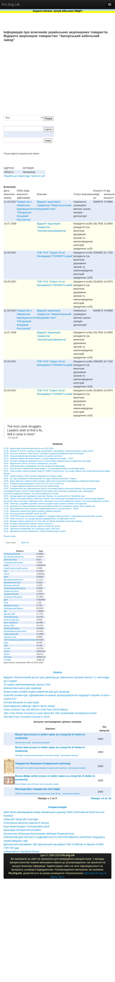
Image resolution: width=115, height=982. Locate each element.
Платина (7, 657)
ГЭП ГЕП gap (11, 847)
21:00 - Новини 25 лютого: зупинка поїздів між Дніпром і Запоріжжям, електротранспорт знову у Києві (48, 451)
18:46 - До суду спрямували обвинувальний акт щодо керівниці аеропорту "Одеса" (40, 478)
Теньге (7, 574)
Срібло (7, 654)
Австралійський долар (13, 557)
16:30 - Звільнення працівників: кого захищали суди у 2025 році (32, 529)
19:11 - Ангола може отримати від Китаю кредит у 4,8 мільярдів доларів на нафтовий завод (44, 468)
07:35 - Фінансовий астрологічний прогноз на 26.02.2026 (28, 448)
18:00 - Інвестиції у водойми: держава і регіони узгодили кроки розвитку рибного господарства (45, 503)
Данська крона (10, 559)
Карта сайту (57, 876)
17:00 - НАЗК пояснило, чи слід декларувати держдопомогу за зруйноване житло (39, 518)
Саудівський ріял (11, 594)
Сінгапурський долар (13, 597)
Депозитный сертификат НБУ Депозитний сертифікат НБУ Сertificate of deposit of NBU (54, 844)
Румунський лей (11, 634)
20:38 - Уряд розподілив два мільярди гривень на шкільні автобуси (33, 456)
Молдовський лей (11, 585)
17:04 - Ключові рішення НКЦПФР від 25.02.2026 (25, 513)
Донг (6, 600)
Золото (7, 651)
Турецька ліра (10, 637)
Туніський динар (11, 617)
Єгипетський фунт (12, 620)
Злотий (7, 648)
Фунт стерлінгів (10, 622)
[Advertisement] (76, 78)
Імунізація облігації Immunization (22, 830)
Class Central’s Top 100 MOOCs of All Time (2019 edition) (36, 709)
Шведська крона (11, 605)
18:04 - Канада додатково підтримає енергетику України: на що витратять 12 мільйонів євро (44, 496)
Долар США (9, 625)
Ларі (6, 645)
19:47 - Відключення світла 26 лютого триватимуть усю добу (30, 463)
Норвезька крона (11, 591)
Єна (5, 571)
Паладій (7, 660)
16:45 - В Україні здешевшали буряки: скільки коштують (28, 524)
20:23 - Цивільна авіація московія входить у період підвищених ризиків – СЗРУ (38, 458)
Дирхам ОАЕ (9, 614)
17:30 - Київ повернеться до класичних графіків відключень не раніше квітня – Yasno (41, 508)
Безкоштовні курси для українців (22, 688)
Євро (6, 643)
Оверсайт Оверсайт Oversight (21, 819)
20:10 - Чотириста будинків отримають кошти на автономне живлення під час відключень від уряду (47, 461)
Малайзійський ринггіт (13, 580)
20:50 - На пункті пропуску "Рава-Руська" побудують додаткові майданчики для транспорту (44, 453)
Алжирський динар (12, 554)
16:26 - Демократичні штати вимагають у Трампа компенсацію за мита (35, 531)
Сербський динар (11, 628)
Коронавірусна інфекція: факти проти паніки (29, 706)
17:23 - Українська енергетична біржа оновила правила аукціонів (32, 511)
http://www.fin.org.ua (95, 873)
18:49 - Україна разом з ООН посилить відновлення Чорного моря (33, 476)
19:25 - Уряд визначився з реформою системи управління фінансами (34, 466)
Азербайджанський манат (15, 631)
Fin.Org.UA (11, 4)
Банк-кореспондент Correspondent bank (26, 826)
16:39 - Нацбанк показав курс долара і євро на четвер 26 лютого (32, 526)
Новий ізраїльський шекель (16, 568)
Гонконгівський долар (13, 562)
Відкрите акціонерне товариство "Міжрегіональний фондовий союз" (54, 205)
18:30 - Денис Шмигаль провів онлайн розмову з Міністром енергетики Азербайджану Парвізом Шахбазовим (52, 481)
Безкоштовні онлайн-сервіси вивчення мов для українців (37, 691)
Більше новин (10, 536)
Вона (6, 577)
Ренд (6, 602)
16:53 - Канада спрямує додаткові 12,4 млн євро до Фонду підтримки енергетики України (43, 521)
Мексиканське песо (12, 582)
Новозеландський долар (14, 588)
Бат (5, 611)
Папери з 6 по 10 (101, 798)
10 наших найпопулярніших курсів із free (27, 684)
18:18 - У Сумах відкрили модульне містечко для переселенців (31, 486)
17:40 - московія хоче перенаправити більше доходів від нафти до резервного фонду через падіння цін (49, 506)
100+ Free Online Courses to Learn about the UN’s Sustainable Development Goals (50, 713)
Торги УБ (25, 542)
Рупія (6, 565)
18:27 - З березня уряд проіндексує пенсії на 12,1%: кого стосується (34, 483)
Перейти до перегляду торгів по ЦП (24, 176)
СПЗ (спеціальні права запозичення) (20, 640)
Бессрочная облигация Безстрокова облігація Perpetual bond (39, 833)
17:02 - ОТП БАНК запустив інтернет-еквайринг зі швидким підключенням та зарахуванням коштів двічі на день (53, 516)
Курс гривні (11, 542)
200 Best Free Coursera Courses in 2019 (26, 716)
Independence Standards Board (21, 851)
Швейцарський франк (13, 608)
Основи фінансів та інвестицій (21, 702)
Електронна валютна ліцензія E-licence (26, 822)
